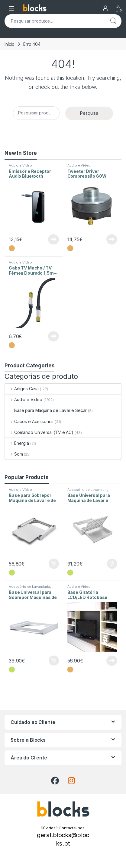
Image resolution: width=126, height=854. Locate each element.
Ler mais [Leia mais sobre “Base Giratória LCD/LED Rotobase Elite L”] (111, 661)
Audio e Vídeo (20, 165)
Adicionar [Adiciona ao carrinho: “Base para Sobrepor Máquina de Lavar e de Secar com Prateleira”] (54, 564)
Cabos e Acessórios (29, 421)
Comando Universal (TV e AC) (39, 432)
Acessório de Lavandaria (88, 490)
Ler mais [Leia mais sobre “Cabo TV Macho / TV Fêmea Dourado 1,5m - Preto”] (53, 336)
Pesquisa (113, 21)
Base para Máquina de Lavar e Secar (46, 410)
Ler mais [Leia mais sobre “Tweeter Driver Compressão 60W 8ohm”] (111, 239)
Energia (17, 443)
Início (10, 44)
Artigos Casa (22, 388)
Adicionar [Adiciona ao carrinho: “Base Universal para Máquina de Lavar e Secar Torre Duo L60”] (112, 564)
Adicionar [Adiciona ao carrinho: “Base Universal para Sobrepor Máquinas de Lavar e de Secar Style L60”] (54, 661)
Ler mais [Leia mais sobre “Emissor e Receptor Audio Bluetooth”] (53, 239)
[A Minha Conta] (105, 8)
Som (14, 454)
